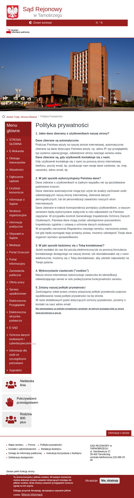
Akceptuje (91, 481)
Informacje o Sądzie (17, 201)
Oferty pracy (16, 282)
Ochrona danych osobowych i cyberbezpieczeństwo (20, 339)
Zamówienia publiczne (16, 273)
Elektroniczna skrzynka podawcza (17, 316)
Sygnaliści (15, 370)
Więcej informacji (32, 495)
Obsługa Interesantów (17, 160)
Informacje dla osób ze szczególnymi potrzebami (18, 357)
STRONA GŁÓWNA (15, 141)
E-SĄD (13, 327)
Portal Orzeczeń (19, 252)
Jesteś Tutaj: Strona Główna (21, 117)
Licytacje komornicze (16, 190)
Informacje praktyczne (16, 224)
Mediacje (14, 245)
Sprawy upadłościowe (17, 291)
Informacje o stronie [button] (118, 433)
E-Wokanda (16, 151)
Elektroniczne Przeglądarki (17, 303)
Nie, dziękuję (109, 481)
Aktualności (16, 169)
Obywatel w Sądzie (16, 235)
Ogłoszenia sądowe (16, 179)
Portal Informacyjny (17, 261)
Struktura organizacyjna (18, 213)
